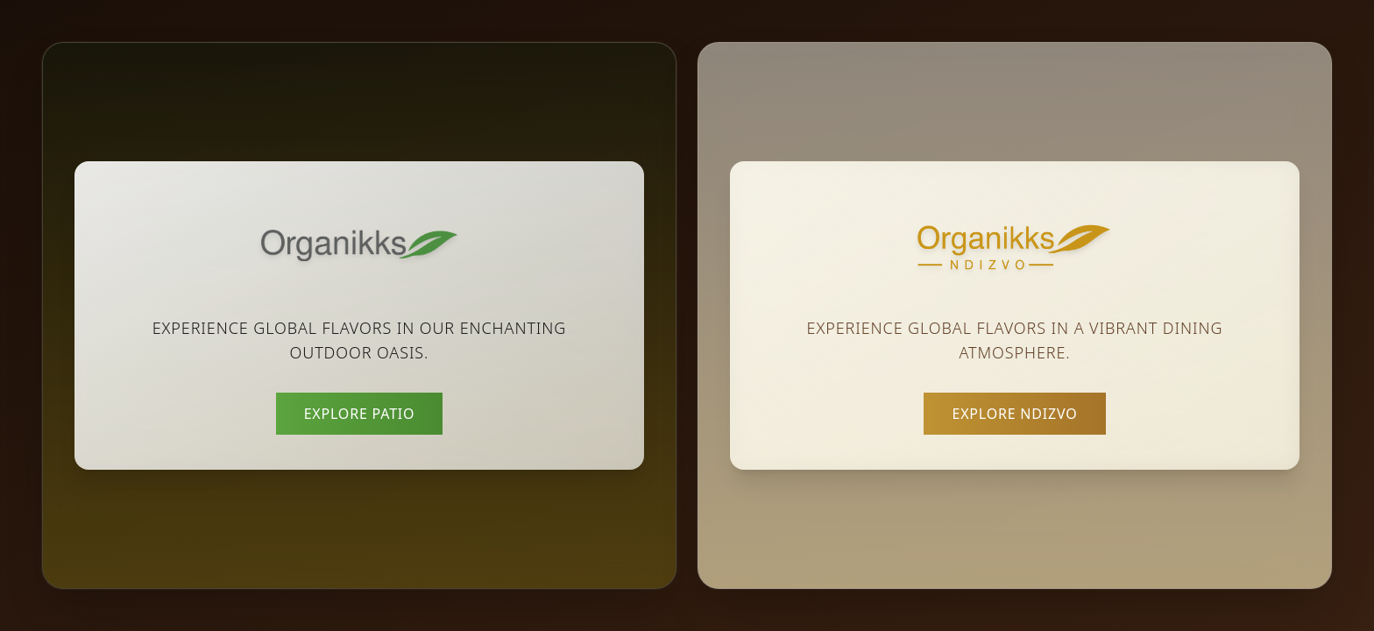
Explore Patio (359, 413)
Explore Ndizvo (1014, 413)
